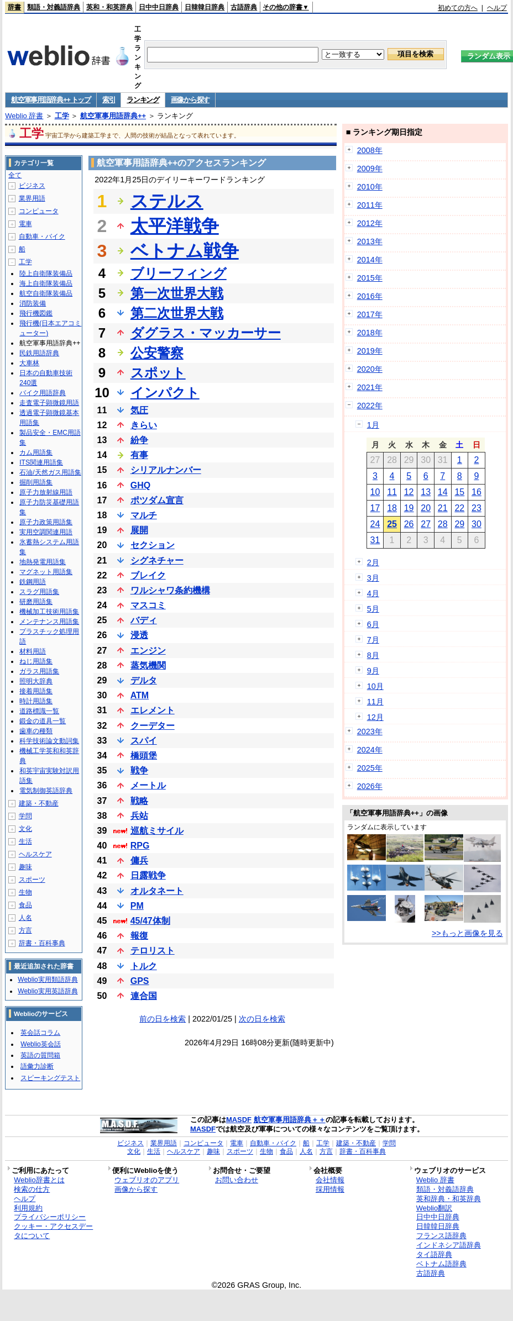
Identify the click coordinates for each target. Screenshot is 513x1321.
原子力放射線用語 (45, 492)
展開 (139, 530)
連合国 (143, 996)
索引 (108, 100)
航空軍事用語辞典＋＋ (290, 1119)
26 (409, 524)
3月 (373, 577)
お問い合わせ (236, 1180)
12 (409, 492)
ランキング (143, 100)
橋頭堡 (143, 755)
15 (459, 492)
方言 (25, 930)
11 (392, 492)
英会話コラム (40, 1032)
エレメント (152, 710)
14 (443, 492)
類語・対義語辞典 (53, 7)
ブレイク (148, 575)
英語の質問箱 (40, 1055)
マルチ (143, 515)
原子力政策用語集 (45, 522)
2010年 (370, 186)
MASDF (239, 1119)
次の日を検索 (262, 1018)
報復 (139, 935)
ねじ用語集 (36, 661)
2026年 (370, 786)
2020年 (370, 369)
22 (459, 508)
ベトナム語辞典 (441, 1264)
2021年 (370, 387)
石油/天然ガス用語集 (50, 472)
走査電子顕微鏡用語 (49, 403)
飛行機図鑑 (36, 313)
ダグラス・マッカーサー (205, 332)
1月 (373, 424)
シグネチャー (157, 560)
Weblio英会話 (40, 1044)
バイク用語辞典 (42, 393)
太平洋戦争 (174, 226)
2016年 (370, 296)
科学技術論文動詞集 (49, 741)
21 (443, 508)
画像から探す (190, 100)
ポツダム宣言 (157, 500)
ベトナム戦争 (184, 251)
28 (443, 524)
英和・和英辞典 (109, 7)
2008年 (370, 150)
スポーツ (32, 879)
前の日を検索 (162, 1018)
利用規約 (28, 1208)
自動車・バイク (42, 236)
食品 (25, 905)
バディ (143, 620)
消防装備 (32, 303)
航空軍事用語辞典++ (113, 116)
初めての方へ (458, 8)
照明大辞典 (36, 681)
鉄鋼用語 (32, 582)
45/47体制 (150, 920)
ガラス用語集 (39, 671)
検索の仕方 (32, 1189)
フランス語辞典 (441, 1235)
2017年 (370, 314)
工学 (62, 116)
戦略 (139, 801)
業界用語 (32, 198)
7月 (373, 639)
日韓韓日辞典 (204, 7)
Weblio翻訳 (434, 1208)
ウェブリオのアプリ (146, 1180)
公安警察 (157, 352)
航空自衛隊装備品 (45, 293)
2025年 (370, 768)
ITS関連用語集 (41, 462)
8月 (373, 655)
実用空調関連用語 (45, 532)
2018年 (370, 332)
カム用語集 (36, 452)
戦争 (139, 770)
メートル (148, 785)
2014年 (370, 259)
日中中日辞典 (159, 7)
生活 (25, 841)
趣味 (25, 867)
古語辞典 (244, 7)
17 (375, 508)
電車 (25, 224)
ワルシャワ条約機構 (170, 590)
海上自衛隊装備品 (45, 283)
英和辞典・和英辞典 (448, 1198)
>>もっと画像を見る (467, 933)
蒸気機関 (148, 665)
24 (375, 524)
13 (426, 492)
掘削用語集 (36, 482)
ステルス (166, 201)
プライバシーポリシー (50, 1217)
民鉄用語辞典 (39, 353)
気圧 (139, 410)
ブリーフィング (178, 273)
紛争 (139, 440)
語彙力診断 (37, 1066)
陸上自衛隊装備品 (45, 273)
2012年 (370, 223)
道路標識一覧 (39, 711)
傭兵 (139, 860)
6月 (373, 624)
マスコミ (148, 605)
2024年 (370, 749)
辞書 (14, 7)
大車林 (29, 363)
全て (15, 175)
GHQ (140, 485)
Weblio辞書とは (39, 1180)
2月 (373, 562)
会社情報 (330, 1180)
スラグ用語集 (39, 592)
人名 (25, 918)
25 (392, 524)
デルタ (143, 680)
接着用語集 (36, 691)
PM (137, 906)
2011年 (370, 205)
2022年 (370, 405)
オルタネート (157, 891)
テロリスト (152, 950)
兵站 (139, 815)
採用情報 (330, 1189)
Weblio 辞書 (24, 116)
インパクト (165, 392)
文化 (25, 829)
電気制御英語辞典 (45, 790)
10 (375, 492)
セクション (152, 545)
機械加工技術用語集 (49, 611)
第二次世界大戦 (176, 313)
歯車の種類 (36, 731)
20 (426, 508)
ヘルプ (497, 8)
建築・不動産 (39, 803)
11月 (375, 701)
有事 (139, 455)
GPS (139, 981)
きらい (143, 425)
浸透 (139, 635)
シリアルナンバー (165, 470)
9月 (373, 670)
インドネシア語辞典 (448, 1245)
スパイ (143, 740)
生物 (25, 892)
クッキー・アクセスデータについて (53, 1231)
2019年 (370, 350)
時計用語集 (36, 701)
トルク (143, 966)
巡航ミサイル (157, 830)
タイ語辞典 (434, 1254)
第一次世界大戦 (176, 293)
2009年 (370, 168)
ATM (139, 695)
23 (476, 508)
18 (392, 508)
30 (476, 524)
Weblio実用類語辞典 (47, 979)
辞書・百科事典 (42, 943)
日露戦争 (148, 875)
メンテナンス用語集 (49, 621)
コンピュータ (39, 211)
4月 (373, 593)
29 (459, 524)
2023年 (370, 731)
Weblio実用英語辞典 (47, 991)
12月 (375, 717)
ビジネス (32, 186)
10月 (375, 686)
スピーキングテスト (50, 1078)
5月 (373, 608)
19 (409, 508)
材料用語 (32, 651)
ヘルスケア (35, 854)
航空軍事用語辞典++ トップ (51, 100)
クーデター (152, 725)
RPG (140, 845)
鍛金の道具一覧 (42, 721)
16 (476, 492)
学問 (25, 816)
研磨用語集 (36, 602)
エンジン (148, 650)
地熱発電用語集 (42, 562)
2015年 (370, 277)
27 (426, 524)
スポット (158, 372)
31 (375, 540)
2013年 (370, 241)
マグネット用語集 (45, 572)
